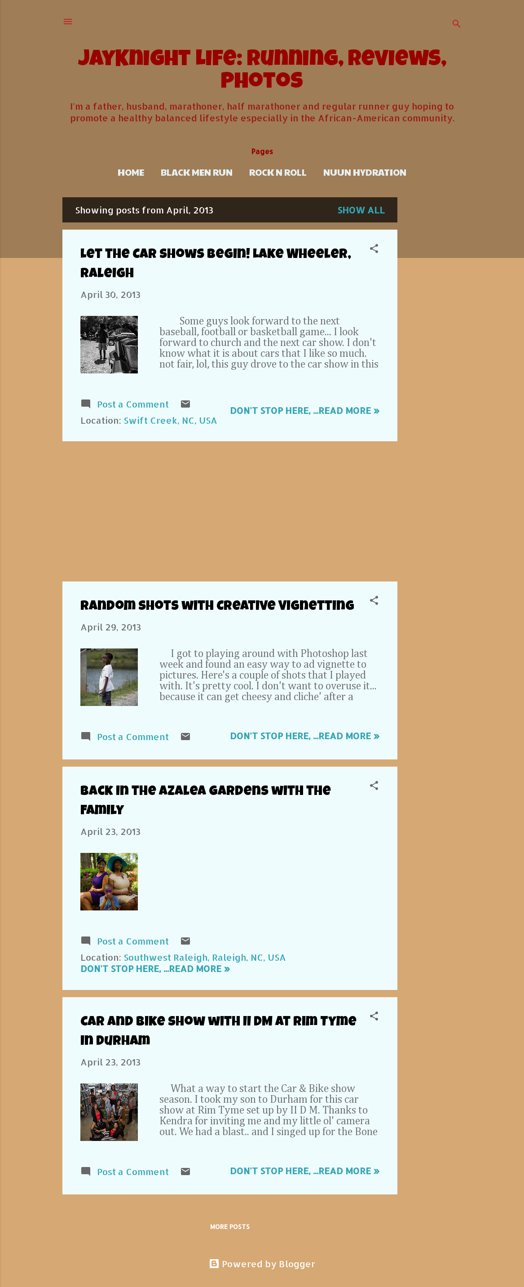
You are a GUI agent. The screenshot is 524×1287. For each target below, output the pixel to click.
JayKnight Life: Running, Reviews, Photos (262, 71)
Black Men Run (197, 172)
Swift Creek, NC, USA (170, 420)
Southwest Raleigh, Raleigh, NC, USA (204, 957)
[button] (374, 249)
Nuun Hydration (364, 172)
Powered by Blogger (262, 1263)
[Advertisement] (433, 332)
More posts (230, 1226)
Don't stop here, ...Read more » (304, 410)
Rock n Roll (278, 172)
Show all (361, 210)
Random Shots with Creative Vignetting (217, 607)
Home (131, 172)
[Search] (456, 24)
